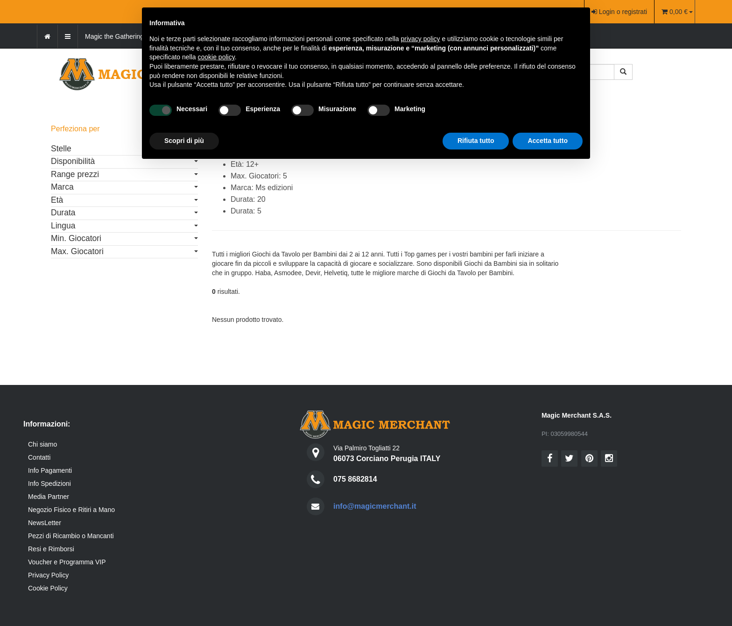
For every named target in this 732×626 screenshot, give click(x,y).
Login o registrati (619, 11)
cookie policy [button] (216, 57)
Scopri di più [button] (184, 140)
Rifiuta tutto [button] (476, 140)
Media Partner (48, 496)
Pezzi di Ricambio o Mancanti (71, 536)
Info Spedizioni (49, 483)
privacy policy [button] (420, 39)
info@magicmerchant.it (374, 506)
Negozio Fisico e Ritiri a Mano (71, 509)
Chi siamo (42, 444)
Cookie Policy (48, 588)
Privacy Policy (48, 575)
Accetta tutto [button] (548, 140)
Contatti (39, 457)
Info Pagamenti (50, 470)
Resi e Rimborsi (51, 549)
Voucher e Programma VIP (67, 562)
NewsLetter (44, 522)
